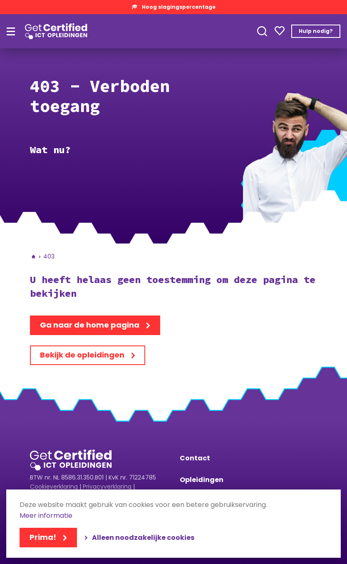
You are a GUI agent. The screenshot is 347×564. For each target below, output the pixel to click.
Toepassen (262, 31)
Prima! (43, 537)
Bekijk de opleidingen (82, 355)
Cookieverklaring (54, 486)
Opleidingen (201, 479)
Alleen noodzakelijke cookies (143, 537)
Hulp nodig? (316, 31)
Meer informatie (46, 516)
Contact (195, 458)
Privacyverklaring (107, 486)
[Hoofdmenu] (11, 31)
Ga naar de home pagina (89, 325)
